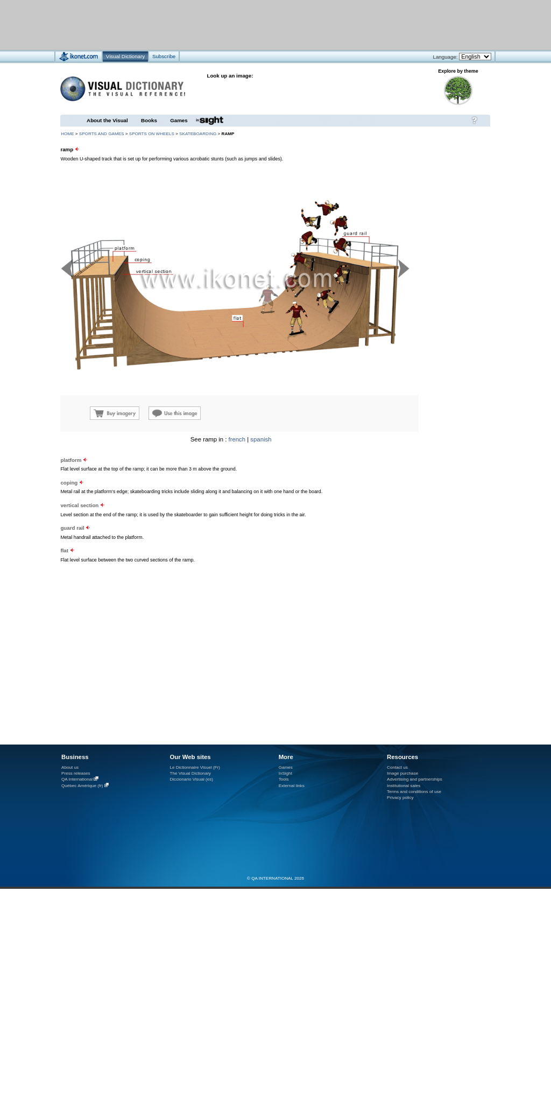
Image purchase (402, 773)
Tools (284, 779)
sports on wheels (151, 133)
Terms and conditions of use (414, 791)
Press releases (75, 773)
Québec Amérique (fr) (82, 785)
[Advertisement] (243, 24)
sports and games (101, 133)
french (237, 439)
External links (292, 785)
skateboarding (197, 133)
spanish (260, 439)
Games (178, 120)
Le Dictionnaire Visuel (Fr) (194, 767)
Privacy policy (400, 797)
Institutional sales (403, 785)
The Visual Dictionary (189, 773)
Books (149, 120)
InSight (285, 773)
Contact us (397, 767)
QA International (77, 779)
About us (70, 767)
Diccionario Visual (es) (191, 779)
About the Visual (107, 120)
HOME (67, 133)
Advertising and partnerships (414, 779)
